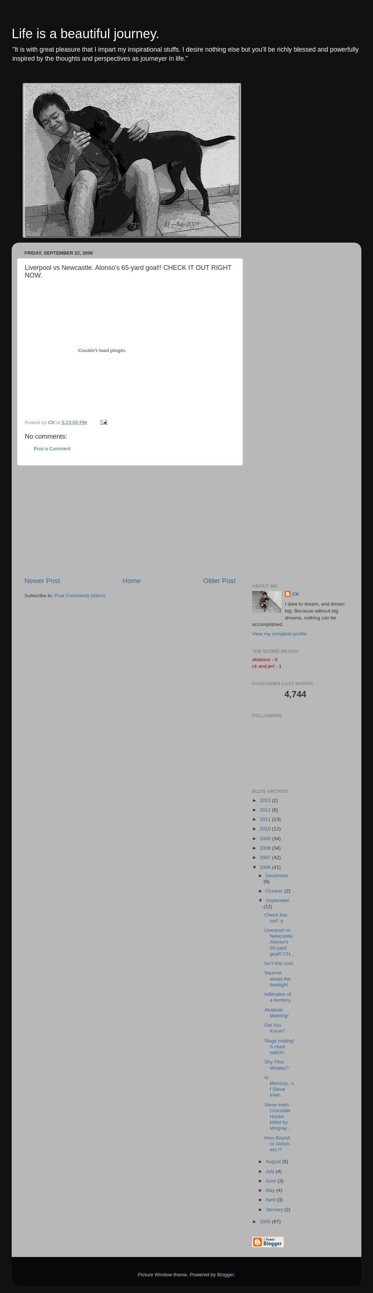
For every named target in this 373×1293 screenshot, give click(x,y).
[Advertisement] (130, 520)
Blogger (225, 1274)
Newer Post (42, 580)
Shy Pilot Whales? (276, 1064)
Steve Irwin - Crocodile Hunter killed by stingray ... (278, 1116)
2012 (266, 810)
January (275, 1209)
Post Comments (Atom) (80, 595)
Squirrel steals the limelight (277, 978)
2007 (266, 857)
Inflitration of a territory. (278, 997)
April (271, 1199)
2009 (266, 838)
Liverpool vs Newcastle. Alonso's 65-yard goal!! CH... (279, 942)
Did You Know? (274, 1028)
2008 (266, 848)
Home (131, 580)
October (275, 891)
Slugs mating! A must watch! (279, 1046)
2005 (266, 1221)
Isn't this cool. (279, 963)
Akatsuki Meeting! (276, 1012)
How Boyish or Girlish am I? (277, 1143)
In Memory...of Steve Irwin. (279, 1086)
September (278, 900)
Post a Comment (52, 448)
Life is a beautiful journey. (86, 33)
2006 (266, 867)
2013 (266, 800)
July (271, 1171)
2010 (266, 828)
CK (295, 594)
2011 (266, 819)
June (272, 1181)
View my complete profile (279, 633)
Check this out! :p (275, 917)
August (274, 1161)
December (277, 875)
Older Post (219, 580)
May (271, 1190)
